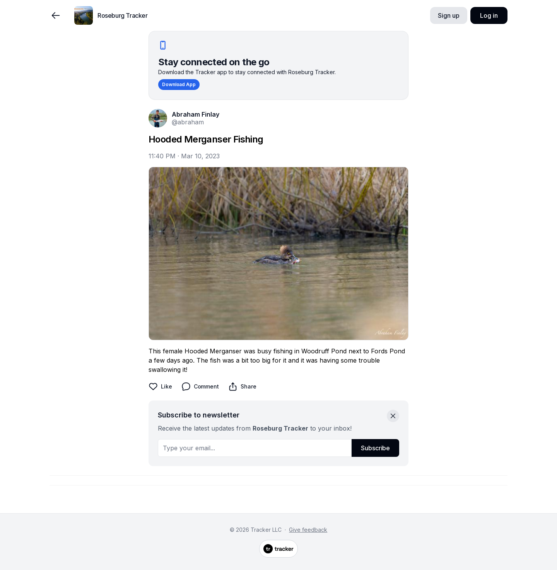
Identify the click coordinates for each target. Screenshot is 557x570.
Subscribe (375, 448)
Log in (488, 15)
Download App (179, 84)
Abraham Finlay (195, 114)
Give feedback (308, 529)
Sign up (448, 15)
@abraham (188, 122)
